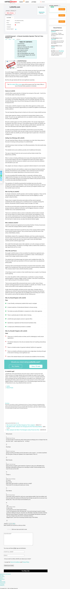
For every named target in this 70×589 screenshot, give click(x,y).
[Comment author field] (14, 552)
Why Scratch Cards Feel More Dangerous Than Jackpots (21, 425)
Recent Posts (10, 387)
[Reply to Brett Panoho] (6, 473)
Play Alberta (61, 51)
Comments (2, 584)
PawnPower (53, 31)
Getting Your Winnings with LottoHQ (25, 47)
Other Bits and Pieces (22, 51)
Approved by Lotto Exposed (5, 574)
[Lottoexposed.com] (11, 1)
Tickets (21, 2)
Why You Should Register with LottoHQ (26, 53)
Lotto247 (53, 47)
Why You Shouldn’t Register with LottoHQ (26, 55)
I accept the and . (17, 562)
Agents (27, 2)
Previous (6, 523)
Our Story (2, 575)
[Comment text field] (18, 539)
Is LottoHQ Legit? (21, 56)
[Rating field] (7, 529)
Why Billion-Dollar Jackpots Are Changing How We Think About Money (24, 426)
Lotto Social (53, 39)
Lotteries (33, 2)
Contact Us (2, 585)
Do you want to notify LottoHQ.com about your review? (18, 558)
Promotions (2, 579)
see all (17, 423)
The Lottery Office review (16, 84)
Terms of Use (2, 581)
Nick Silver (7, 403)
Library (1, 577)
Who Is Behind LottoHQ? (23, 50)
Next (14, 523)
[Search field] (52, 2)
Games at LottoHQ (21, 45)
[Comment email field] (14, 555)
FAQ (1, 580)
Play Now (62, 9)
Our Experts (2, 576)
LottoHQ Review (21, 43)
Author (8, 386)
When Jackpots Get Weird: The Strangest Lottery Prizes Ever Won (23, 430)
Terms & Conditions (15, 562)
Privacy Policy (25, 562)
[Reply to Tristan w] (6, 489)
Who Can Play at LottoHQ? (23, 48)
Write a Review (10, 13)
